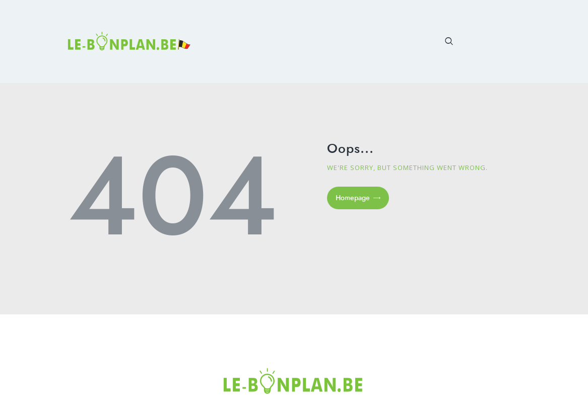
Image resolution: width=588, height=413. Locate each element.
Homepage (353, 198)
